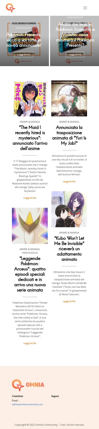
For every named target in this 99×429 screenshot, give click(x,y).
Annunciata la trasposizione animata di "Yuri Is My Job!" (69, 135)
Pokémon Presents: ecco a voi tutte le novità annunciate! (23, 40)
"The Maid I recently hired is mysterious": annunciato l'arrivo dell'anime (30, 138)
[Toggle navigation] (85, 8)
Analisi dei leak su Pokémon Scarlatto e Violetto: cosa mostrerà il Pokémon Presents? (75, 34)
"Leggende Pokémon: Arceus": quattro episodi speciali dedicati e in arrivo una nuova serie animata (30, 274)
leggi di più (24, 54)
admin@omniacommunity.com (27, 404)
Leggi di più (30, 197)
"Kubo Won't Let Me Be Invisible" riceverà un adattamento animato (69, 249)
